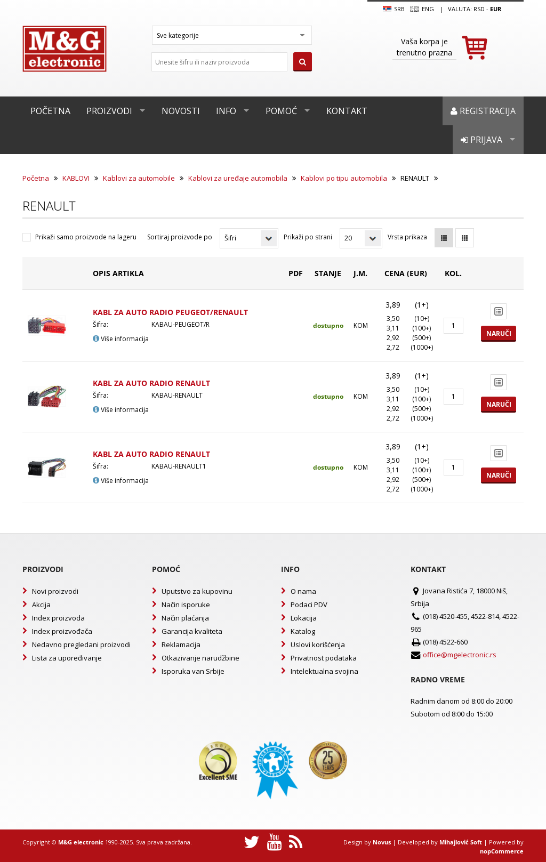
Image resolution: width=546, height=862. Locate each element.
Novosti (181, 111)
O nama (303, 591)
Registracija (483, 111)
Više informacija (121, 338)
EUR (495, 9)
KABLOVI (76, 178)
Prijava (481, 140)
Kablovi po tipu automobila (344, 178)
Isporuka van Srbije (193, 671)
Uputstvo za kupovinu (197, 591)
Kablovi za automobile (139, 178)
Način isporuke (186, 604)
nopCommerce (502, 851)
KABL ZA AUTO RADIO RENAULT (151, 383)
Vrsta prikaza (407, 236)
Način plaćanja (185, 618)
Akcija (41, 604)
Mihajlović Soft (460, 842)
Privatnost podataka (324, 658)
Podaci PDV (309, 604)
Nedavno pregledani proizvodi (81, 644)
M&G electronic (80, 842)
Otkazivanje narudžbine (200, 658)
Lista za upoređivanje (67, 658)
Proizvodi (109, 111)
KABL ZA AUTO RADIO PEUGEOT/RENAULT (170, 312)
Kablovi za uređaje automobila (237, 178)
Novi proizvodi (55, 591)
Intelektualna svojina (324, 671)
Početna (50, 111)
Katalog (303, 631)
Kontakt (346, 111)
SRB (394, 9)
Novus (382, 842)
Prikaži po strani (308, 236)
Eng (421, 9)
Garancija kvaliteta (192, 631)
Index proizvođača (62, 631)
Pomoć (281, 111)
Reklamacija (181, 644)
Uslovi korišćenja (318, 644)
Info (226, 111)
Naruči (498, 333)
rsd (479, 9)
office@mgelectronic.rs (459, 654)
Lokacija (304, 618)
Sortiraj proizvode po (179, 236)
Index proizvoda (58, 618)
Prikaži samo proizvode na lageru (85, 236)
